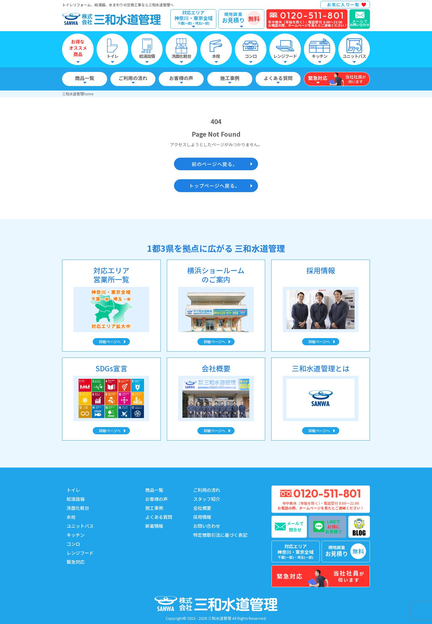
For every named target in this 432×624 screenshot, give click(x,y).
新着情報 (154, 526)
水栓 (71, 517)
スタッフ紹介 (206, 499)
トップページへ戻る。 (214, 185)
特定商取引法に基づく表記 (220, 535)
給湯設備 (76, 499)
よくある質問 (158, 517)
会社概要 (202, 508)
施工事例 (154, 508)
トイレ (73, 490)
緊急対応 (76, 562)
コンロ (73, 544)
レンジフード (80, 553)
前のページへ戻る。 (215, 164)
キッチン (76, 535)
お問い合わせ (206, 526)
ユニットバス (80, 526)
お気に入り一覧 (343, 4)
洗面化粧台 (78, 508)
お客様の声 (156, 499)
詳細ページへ (110, 341)
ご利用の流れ (206, 490)
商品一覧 (154, 490)
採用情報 (202, 517)
